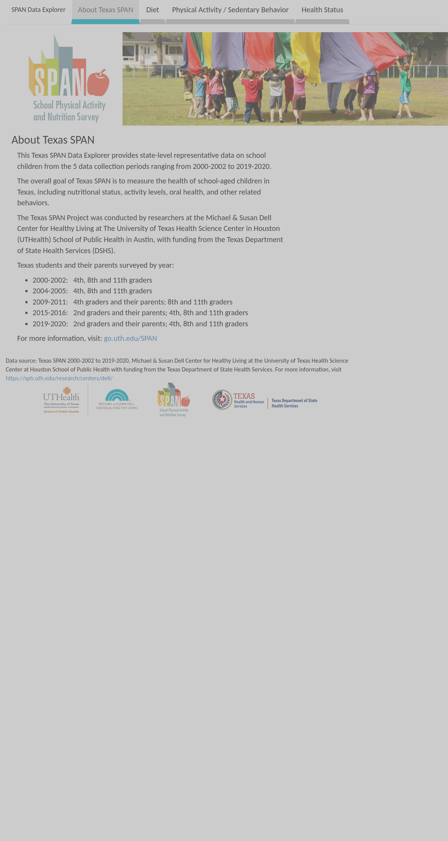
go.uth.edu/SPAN (130, 338)
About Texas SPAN (105, 9)
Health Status (322, 9)
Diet (152, 9)
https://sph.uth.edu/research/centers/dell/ (59, 378)
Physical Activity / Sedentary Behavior (230, 9)
